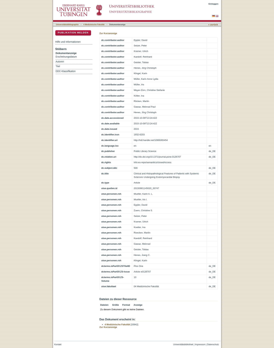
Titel (58, 66)
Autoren (60, 61)
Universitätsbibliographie (67, 24)
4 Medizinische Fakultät (93, 24)
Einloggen (213, 4)
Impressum (200, 344)
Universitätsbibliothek (183, 344)
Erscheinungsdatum (66, 56)
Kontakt (57, 344)
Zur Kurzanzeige (108, 33)
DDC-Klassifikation (66, 71)
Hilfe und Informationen (68, 41)
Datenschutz (213, 344)
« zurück (213, 24)
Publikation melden (73, 32)
